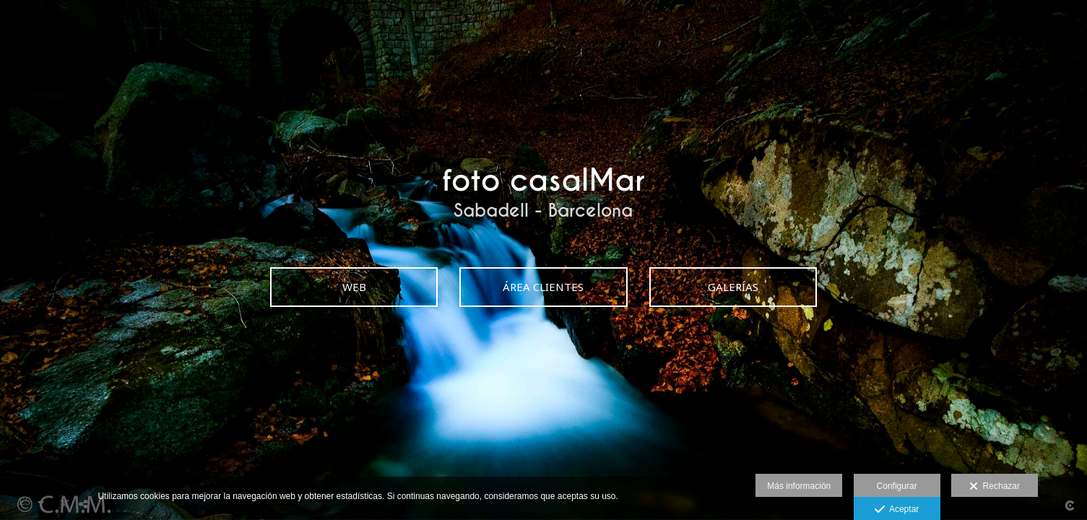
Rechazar (994, 487)
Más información (799, 486)
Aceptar (897, 510)
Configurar (897, 486)
